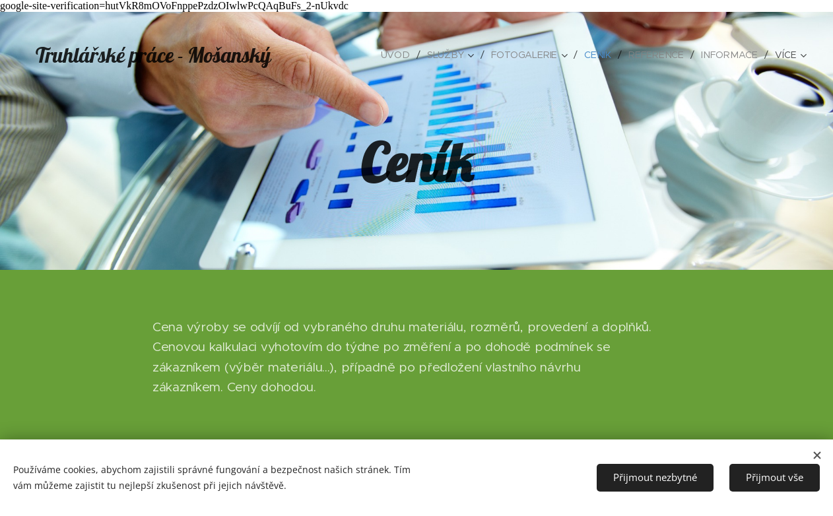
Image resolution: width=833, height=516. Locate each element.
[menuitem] (403, 54)
